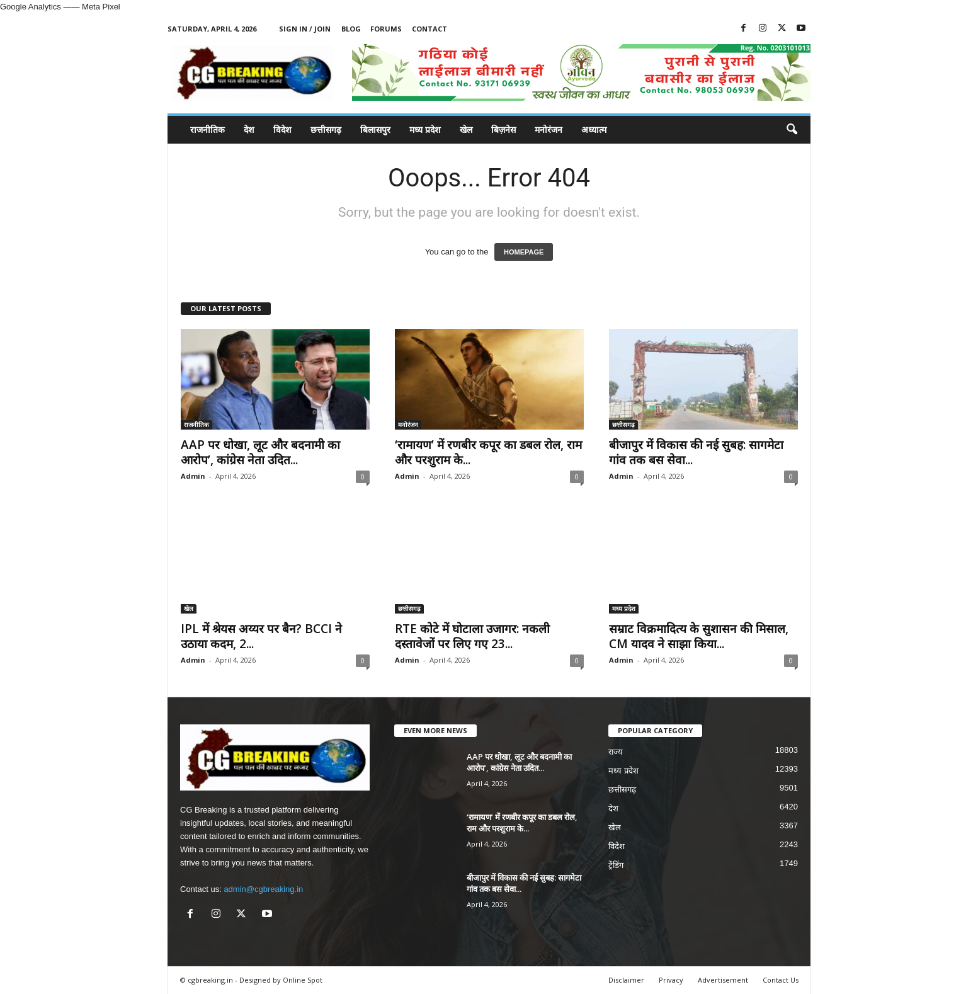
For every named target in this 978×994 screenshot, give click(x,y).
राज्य (615, 752)
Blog (351, 28)
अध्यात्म (593, 129)
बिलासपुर (375, 129)
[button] (791, 130)
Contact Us (781, 980)
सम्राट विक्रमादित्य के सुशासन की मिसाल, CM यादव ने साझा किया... (698, 636)
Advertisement (723, 980)
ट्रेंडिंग (615, 865)
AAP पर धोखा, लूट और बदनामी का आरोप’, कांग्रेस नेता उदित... (260, 452)
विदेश (282, 129)
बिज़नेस (503, 129)
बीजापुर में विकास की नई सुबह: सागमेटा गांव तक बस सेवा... (696, 452)
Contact (429, 28)
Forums (386, 28)
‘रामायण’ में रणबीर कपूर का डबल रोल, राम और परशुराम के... (488, 452)
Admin (193, 476)
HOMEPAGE (523, 252)
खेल (466, 129)
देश (249, 129)
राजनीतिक (207, 129)
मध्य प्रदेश (425, 129)
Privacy (671, 980)
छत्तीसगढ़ (325, 129)
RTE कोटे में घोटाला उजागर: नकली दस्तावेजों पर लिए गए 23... (472, 636)
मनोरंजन (548, 129)
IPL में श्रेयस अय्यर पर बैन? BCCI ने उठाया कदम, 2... (261, 636)
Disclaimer (626, 980)
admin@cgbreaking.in (263, 889)
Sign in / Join (305, 28)
